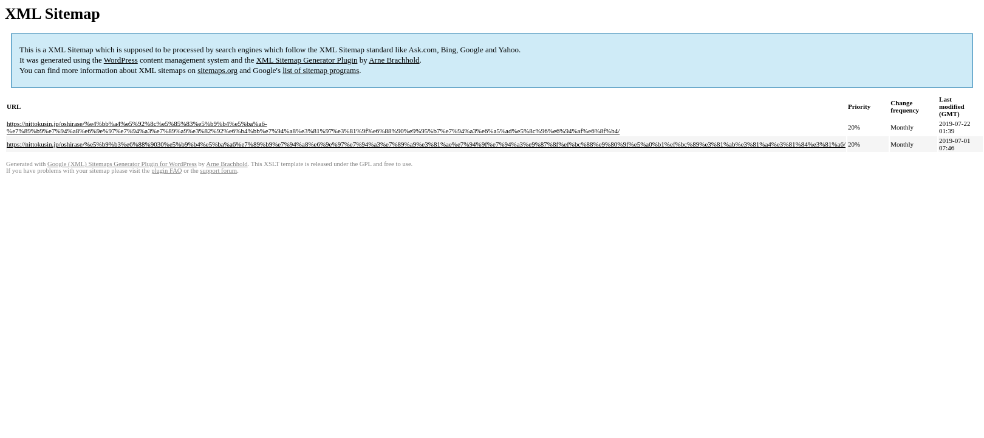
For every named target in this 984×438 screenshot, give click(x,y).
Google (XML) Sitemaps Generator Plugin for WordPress (122, 164)
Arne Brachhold (394, 59)
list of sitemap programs (320, 70)
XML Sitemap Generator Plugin (307, 59)
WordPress (121, 59)
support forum (218, 170)
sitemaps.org (217, 70)
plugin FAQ (166, 170)
